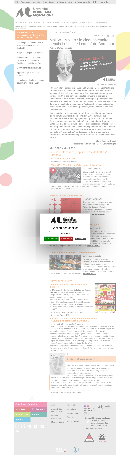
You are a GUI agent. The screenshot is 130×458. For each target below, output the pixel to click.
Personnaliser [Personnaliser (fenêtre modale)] (80, 239)
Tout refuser (66, 239)
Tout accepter (51, 239)
